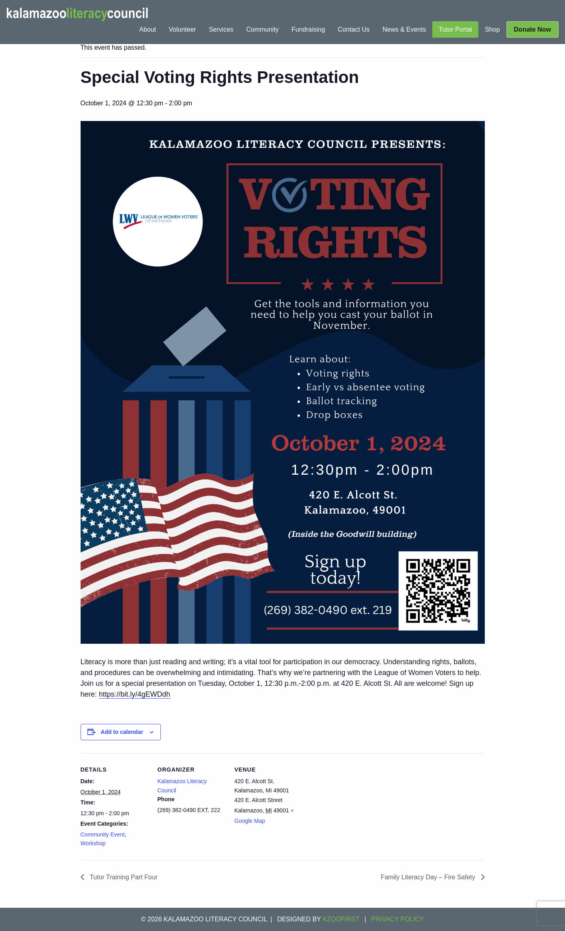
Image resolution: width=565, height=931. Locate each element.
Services (221, 29)
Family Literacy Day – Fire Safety (429, 877)
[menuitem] (147, 29)
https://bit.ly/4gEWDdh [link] (134, 694)
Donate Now (532, 29)
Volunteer (182, 29)
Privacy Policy (397, 919)
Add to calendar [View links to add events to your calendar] (122, 732)
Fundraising (308, 29)
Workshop (93, 843)
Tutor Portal (455, 29)
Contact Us (354, 29)
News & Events (404, 29)
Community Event (103, 834)
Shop (492, 29)
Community (262, 29)
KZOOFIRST (341, 919)
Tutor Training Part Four (123, 877)
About (147, 29)
